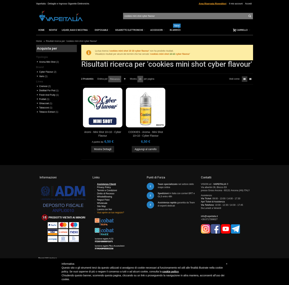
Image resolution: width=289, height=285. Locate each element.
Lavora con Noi (104, 209)
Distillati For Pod (49, 90)
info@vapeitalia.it (209, 216)
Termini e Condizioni (107, 190)
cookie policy (170, 271)
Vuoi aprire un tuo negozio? (110, 212)
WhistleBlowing (104, 196)
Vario (43, 76)
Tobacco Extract (48, 112)
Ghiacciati (45, 103)
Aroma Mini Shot (49, 62)
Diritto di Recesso (105, 193)
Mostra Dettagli (102, 149)
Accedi (248, 3)
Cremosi (45, 86)
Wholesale (102, 203)
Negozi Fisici (103, 200)
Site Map (101, 206)
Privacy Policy (104, 187)
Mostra (133, 79)
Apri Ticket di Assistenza (213, 201)
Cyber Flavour (47, 72)
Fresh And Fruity (49, 95)
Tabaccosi (45, 107)
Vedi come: (234, 79)
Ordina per (102, 79)
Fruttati (44, 99)
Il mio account (236, 3)
